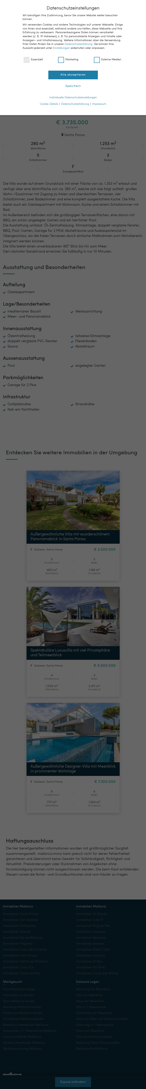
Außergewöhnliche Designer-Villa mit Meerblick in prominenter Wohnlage (73, 769)
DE (117, 6)
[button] (114, 495)
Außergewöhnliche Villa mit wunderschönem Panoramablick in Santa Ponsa (70, 536)
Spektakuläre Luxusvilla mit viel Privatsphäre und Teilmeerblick (70, 653)
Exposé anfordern (73, 1083)
